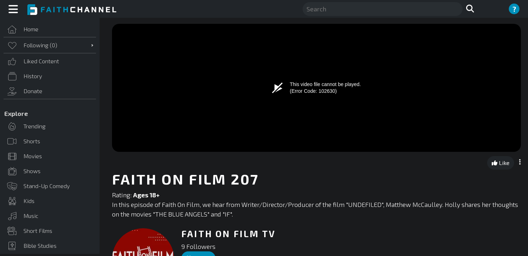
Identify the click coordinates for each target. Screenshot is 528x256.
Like (501, 162)
